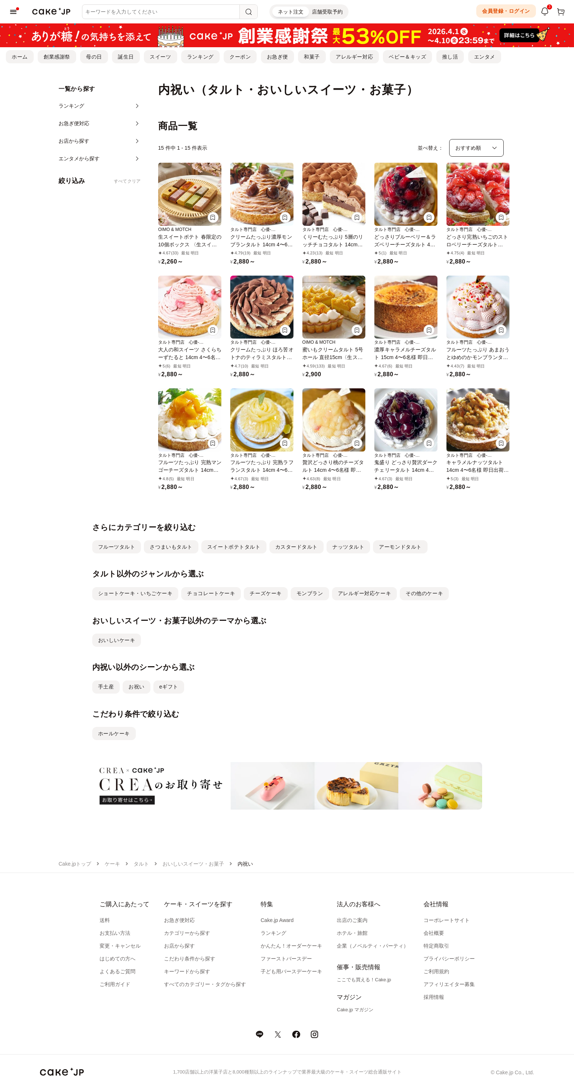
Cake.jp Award (277, 920)
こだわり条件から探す (189, 959)
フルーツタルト (116, 547)
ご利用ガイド (115, 984)
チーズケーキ (266, 593)
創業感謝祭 (57, 57)
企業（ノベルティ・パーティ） (373, 946)
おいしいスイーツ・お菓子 (193, 864)
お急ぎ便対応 (179, 920)
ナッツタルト (348, 547)
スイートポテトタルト (234, 547)
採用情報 (434, 997)
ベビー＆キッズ (407, 57)
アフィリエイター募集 (449, 984)
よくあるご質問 (117, 971)
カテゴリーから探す (187, 933)
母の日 (94, 57)
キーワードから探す (187, 971)
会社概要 (434, 933)
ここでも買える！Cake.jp (364, 979)
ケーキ (112, 864)
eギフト (168, 687)
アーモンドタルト (400, 547)
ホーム (20, 57)
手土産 (106, 687)
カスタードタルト (296, 547)
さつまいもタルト (171, 547)
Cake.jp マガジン (355, 1009)
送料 (105, 920)
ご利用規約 (436, 971)
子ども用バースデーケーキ (291, 971)
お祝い (136, 687)
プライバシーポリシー (449, 959)
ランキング (200, 57)
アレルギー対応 (354, 57)
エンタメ (484, 57)
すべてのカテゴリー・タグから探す (205, 984)
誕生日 (126, 57)
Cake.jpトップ (75, 864)
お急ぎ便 (277, 57)
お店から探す (179, 946)
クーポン (240, 57)
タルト (141, 864)
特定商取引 (436, 946)
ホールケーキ (114, 733)
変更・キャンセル (120, 946)
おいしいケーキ (116, 640)
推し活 (450, 57)
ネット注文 (290, 12)
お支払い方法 (115, 933)
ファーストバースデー (286, 959)
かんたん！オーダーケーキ (291, 946)
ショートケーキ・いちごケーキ (135, 593)
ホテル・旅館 (352, 933)
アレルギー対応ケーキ (364, 593)
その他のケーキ (424, 593)
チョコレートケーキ (211, 593)
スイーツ (160, 57)
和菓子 (312, 57)
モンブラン (310, 593)
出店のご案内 (352, 920)
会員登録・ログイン (506, 11)
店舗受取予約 (327, 12)
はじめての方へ (117, 959)
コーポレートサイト (447, 920)
